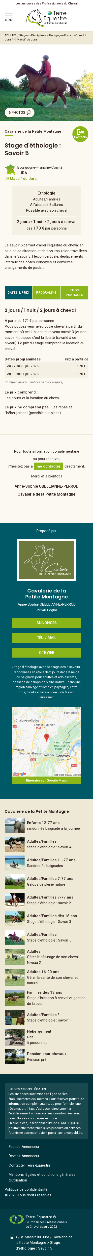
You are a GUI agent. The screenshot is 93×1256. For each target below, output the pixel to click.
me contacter (49, 466)
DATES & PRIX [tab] (18, 292)
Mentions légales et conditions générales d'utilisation (42, 1177)
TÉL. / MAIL (46, 637)
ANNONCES (46, 623)
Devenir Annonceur (24, 1156)
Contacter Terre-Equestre (29, 1165)
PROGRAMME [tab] (46, 292)
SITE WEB (46, 652)
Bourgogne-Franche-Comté (66, 35)
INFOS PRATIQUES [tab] (74, 292)
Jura (8, 39)
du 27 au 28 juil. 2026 (23, 366)
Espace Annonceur (24, 1146)
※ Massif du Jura (25, 39)
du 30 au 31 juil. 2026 (23, 374)
